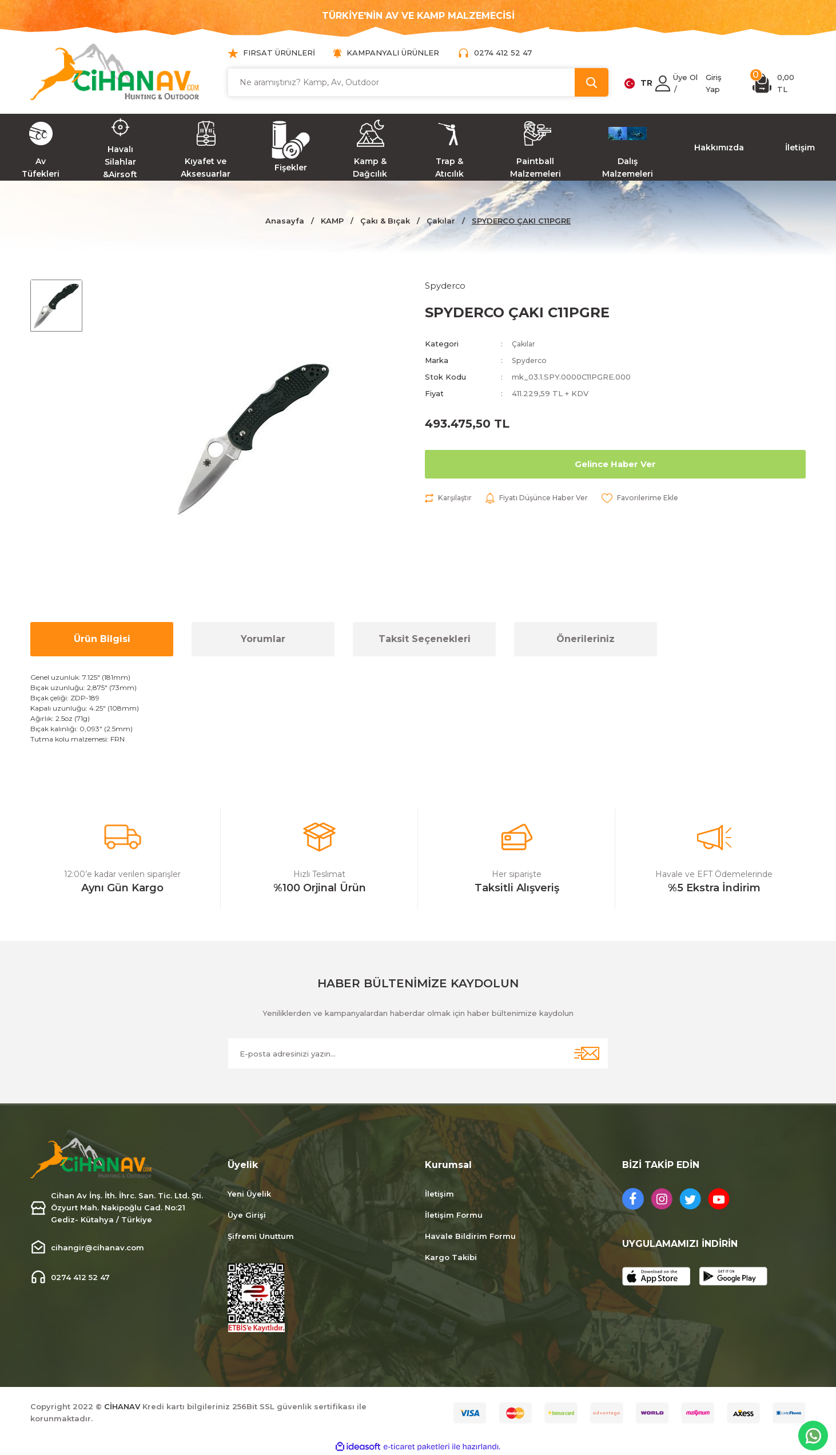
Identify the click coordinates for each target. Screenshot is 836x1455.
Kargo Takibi (451, 1257)
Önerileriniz (585, 638)
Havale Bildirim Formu (470, 1236)
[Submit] (586, 1053)
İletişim (439, 1193)
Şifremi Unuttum (261, 1236)
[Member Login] (663, 83)
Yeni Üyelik (249, 1193)
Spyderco (530, 361)
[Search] (418, 82)
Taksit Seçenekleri (425, 638)
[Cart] (779, 83)
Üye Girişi (247, 1214)
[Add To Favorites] (655, 499)
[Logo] (115, 71)
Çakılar (524, 344)
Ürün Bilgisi (102, 638)
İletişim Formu (454, 1214)
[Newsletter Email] (418, 1053)
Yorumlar (263, 638)
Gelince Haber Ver (615, 465)
